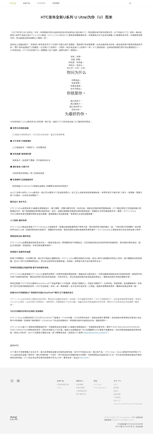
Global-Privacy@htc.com (123, 427)
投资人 (116, 398)
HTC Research (100, 395)
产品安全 (117, 404)
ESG (115, 392)
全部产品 (26, 3)
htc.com (83, 365)
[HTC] (13, 3)
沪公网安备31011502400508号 (130, 431)
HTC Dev (98, 392)
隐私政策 (117, 401)
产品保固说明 (81, 398)
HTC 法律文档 (137, 424)
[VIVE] (140, 3)
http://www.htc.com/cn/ (95, 340)
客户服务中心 (81, 401)
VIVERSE (41, 3)
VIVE (59, 395)
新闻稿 (116, 395)
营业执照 (139, 434)
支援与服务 (80, 395)
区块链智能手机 (63, 392)
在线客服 (79, 392)
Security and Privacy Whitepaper (128, 411)
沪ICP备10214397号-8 (125, 434)
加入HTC (117, 408)
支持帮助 (56, 3)
